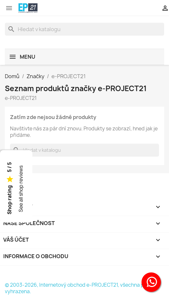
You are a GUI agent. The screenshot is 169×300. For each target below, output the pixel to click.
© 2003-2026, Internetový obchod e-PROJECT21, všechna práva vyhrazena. (79, 288)
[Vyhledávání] (84, 29)
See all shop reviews (20, 188)
